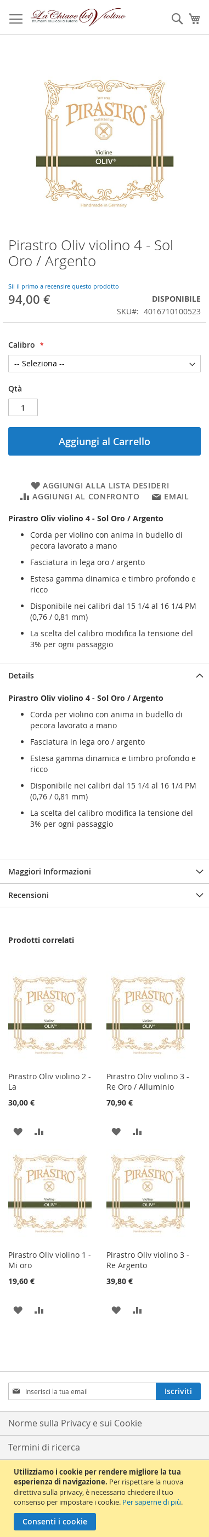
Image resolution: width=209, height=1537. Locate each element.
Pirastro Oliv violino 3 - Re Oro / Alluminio (147, 1081)
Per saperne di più (151, 1502)
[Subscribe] (178, 1391)
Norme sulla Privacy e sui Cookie (75, 1423)
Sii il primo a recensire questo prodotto (63, 286)
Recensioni (28, 895)
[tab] (104, 675)
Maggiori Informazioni (49, 871)
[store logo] (78, 17)
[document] (106, 1498)
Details (21, 675)
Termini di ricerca (44, 1447)
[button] (17, 1131)
